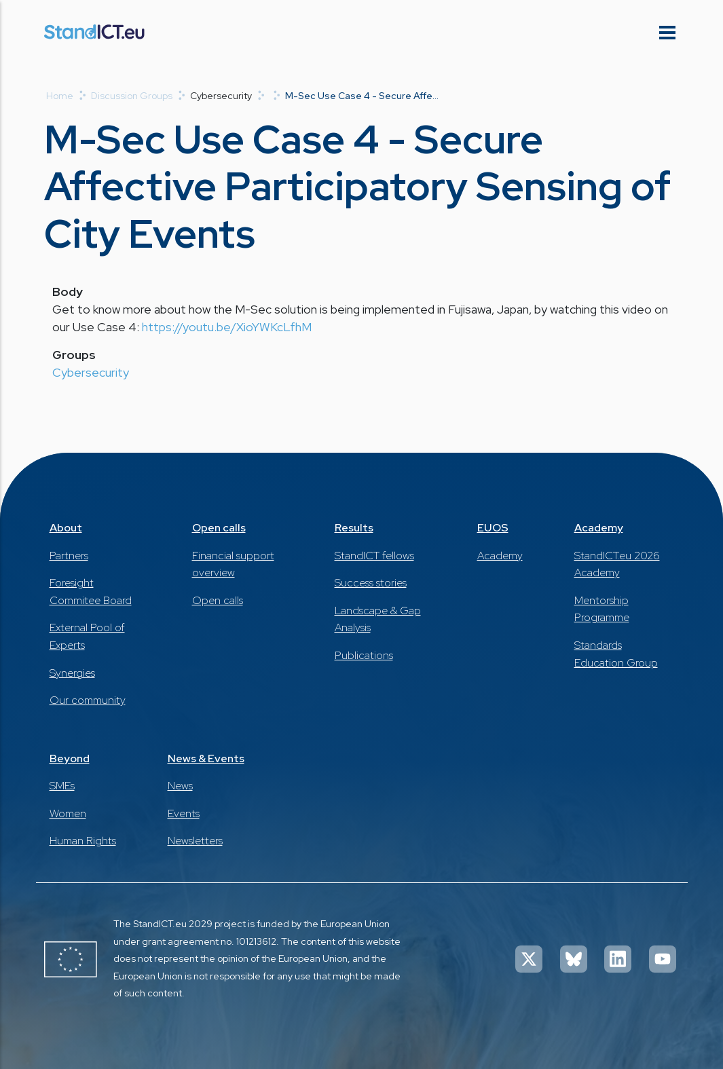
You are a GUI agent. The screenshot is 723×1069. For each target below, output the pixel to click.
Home (59, 96)
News (180, 786)
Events (184, 813)
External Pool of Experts (87, 636)
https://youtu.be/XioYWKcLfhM (227, 327)
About (66, 528)
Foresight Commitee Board (91, 591)
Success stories (371, 583)
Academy (500, 555)
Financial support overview (233, 564)
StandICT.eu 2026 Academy (617, 564)
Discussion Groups (131, 96)
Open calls (219, 528)
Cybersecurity (90, 372)
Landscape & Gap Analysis (378, 619)
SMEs (62, 786)
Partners (69, 555)
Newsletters (195, 840)
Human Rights (83, 840)
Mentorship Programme (601, 609)
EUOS (492, 528)
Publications (364, 655)
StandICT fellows (374, 555)
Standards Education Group (616, 654)
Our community (88, 700)
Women (68, 813)
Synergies (72, 673)
